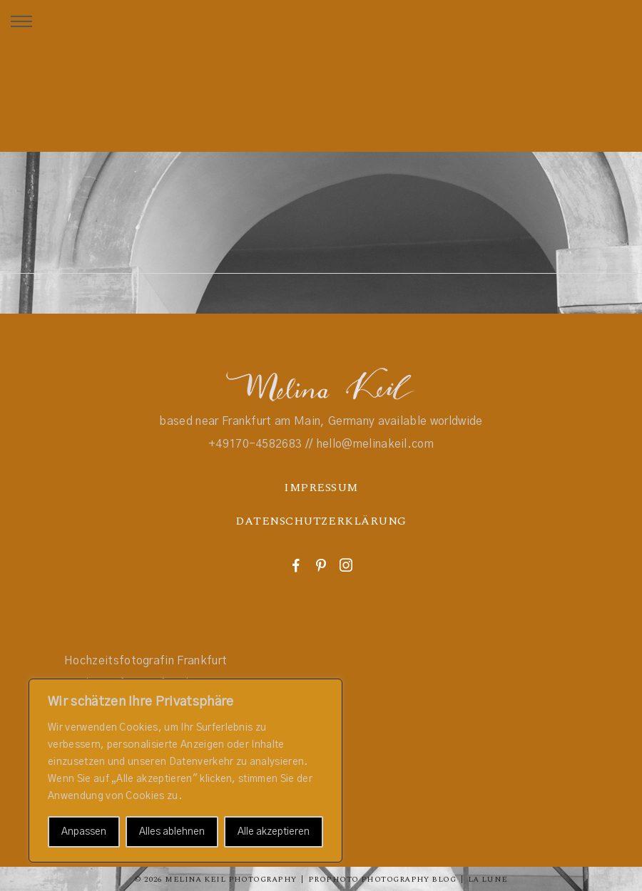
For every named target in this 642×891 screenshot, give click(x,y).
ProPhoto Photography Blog (382, 879)
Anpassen (83, 832)
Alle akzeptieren (274, 832)
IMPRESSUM (320, 487)
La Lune (488, 879)
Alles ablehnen (172, 832)
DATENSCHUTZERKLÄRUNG (321, 521)
